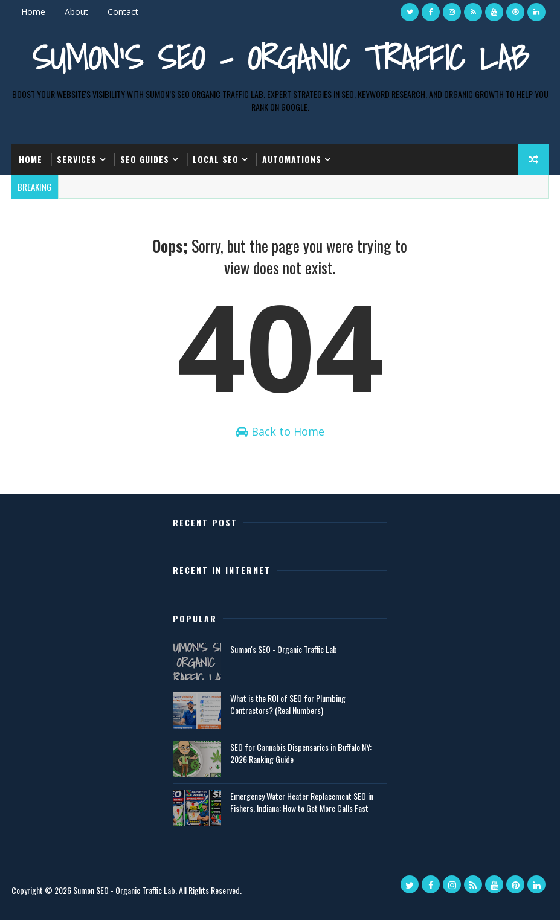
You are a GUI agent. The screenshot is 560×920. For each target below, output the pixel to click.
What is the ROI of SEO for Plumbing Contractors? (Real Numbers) (288, 704)
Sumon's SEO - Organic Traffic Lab (280, 58)
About (76, 12)
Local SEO (216, 159)
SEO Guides (144, 159)
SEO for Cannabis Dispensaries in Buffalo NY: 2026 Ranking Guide (301, 753)
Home (33, 12)
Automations (291, 159)
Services (77, 159)
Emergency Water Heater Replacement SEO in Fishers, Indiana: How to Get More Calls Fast (301, 802)
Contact (123, 12)
